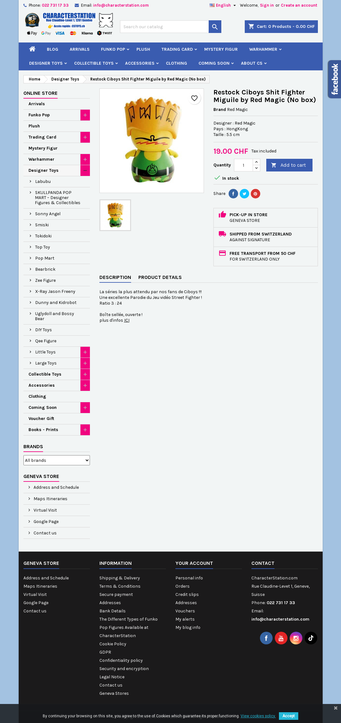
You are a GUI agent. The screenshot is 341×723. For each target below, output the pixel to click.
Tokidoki (43, 236)
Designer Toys (46, 63)
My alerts (185, 619)
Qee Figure (45, 341)
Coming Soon (214, 63)
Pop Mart (44, 258)
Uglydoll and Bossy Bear (54, 316)
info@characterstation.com (121, 5)
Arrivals (80, 49)
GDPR (105, 652)
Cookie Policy (112, 644)
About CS (251, 63)
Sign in (267, 5)
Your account (194, 563)
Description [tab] (115, 277)
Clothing (176, 63)
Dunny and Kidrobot (56, 302)
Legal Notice (111, 677)
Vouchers (185, 611)
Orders (182, 586)
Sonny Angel (47, 213)
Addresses (110, 602)
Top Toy (42, 247)
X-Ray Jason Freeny (55, 291)
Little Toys (45, 352)
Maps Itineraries (50, 498)
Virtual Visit (45, 510)
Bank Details (112, 611)
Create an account (299, 5)
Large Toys (46, 363)
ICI (126, 320)
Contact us (45, 533)
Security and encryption (124, 668)
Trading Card (177, 49)
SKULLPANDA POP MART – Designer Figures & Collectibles (57, 197)
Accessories (140, 63)
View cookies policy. (258, 716)
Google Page (46, 521)
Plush (143, 49)
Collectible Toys (94, 63)
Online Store (40, 93)
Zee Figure (45, 280)
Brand (219, 109)
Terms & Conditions (120, 586)
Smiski (42, 225)
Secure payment (116, 594)
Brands (33, 446)
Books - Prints (43, 429)
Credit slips (187, 594)
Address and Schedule (56, 487)
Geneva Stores (114, 693)
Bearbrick (45, 269)
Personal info (189, 578)
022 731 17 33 (55, 5)
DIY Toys (43, 329)
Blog (52, 49)
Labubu (43, 181)
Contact (263, 563)
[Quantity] (243, 165)
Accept (288, 716)
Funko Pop (113, 49)
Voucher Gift (41, 418)
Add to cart (288, 165)
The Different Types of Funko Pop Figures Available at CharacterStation (128, 627)
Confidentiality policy (121, 660)
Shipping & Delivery (119, 578)
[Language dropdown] (223, 5)
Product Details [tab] (160, 277)
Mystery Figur (221, 49)
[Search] (170, 26)
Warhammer (263, 49)
